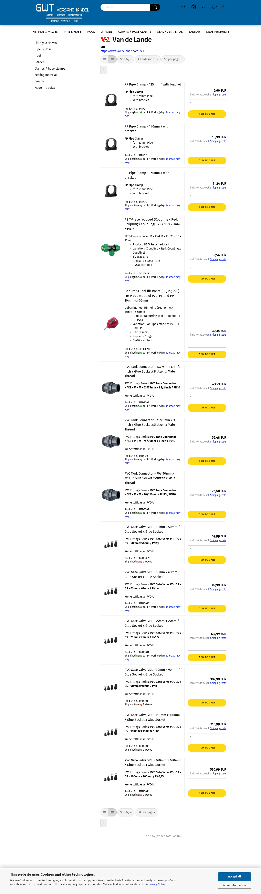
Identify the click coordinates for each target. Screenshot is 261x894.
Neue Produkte (217, 31)
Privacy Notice (157, 884)
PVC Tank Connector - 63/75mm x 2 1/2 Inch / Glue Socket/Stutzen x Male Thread (152, 371)
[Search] (155, 7)
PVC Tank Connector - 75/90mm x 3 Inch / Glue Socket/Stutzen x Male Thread (150, 424)
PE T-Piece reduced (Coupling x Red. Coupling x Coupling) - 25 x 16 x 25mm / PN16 (152, 224)
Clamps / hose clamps (134, 31)
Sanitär (194, 31)
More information (234, 885)
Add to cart (207, 114)
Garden (106, 31)
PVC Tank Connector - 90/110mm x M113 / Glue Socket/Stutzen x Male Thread (150, 478)
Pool (91, 31)
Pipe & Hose (72, 31)
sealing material (169, 31)
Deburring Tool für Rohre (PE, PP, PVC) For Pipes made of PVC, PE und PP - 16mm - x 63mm (152, 295)
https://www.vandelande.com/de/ (122, 51)
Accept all (234, 876)
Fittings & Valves (45, 31)
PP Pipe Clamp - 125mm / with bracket (153, 84)
